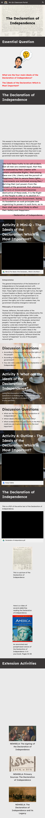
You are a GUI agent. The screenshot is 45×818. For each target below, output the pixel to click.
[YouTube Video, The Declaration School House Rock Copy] (22, 710)
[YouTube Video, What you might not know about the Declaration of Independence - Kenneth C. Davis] (22, 682)
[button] (2, 2)
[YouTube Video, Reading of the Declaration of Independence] (22, 591)
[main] (22, 20)
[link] (22, 258)
